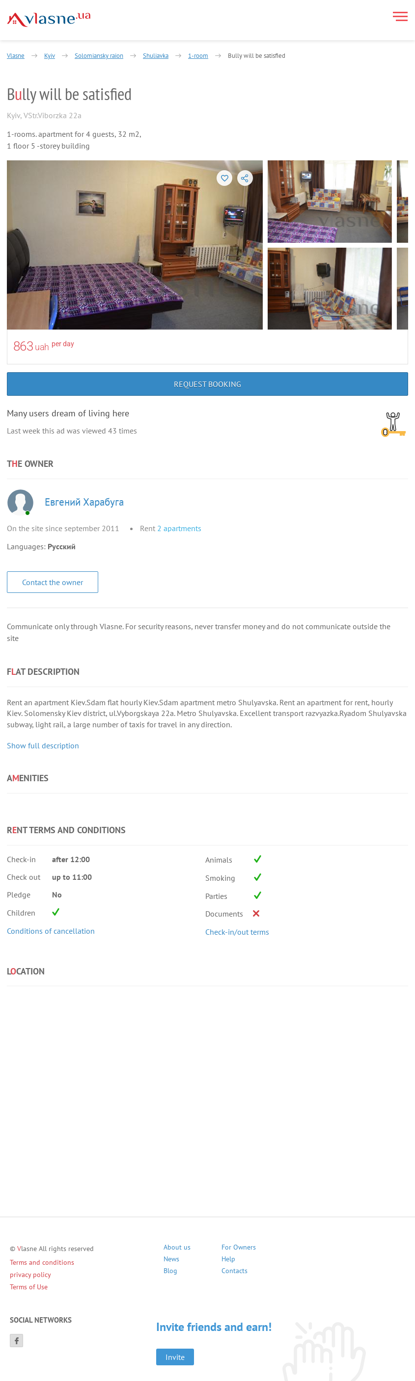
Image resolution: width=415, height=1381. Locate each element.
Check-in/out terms (237, 932)
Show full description (43, 745)
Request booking (207, 384)
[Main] (48, 20)
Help (228, 1260)
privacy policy (30, 1275)
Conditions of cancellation (51, 931)
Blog (170, 1272)
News (171, 1260)
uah (42, 347)
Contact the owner (52, 582)
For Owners (238, 1248)
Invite (175, 1357)
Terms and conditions (42, 1262)
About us (177, 1248)
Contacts (234, 1272)
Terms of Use (29, 1287)
